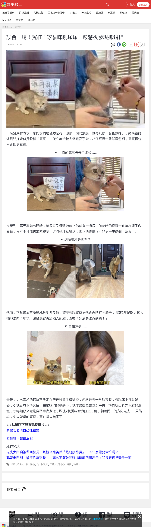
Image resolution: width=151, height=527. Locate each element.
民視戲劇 (24, 12)
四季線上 (6, 26)
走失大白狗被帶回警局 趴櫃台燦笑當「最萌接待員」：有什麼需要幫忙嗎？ (62, 452)
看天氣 (135, 12)
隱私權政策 (97, 518)
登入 (132, 4)
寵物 (32, 464)
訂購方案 (143, 4)
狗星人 (76, 464)
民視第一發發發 (56, 12)
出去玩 (31, 19)
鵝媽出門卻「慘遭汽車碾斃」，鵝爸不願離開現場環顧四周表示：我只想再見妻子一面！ (70, 457)
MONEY (6, 19)
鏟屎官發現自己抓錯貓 (22, 430)
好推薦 (73, 12)
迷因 (69, 464)
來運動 (111, 12)
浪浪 (13, 464)
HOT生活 (86, 12)
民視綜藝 (38, 12)
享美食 (19, 19)
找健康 (123, 12)
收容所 (44, 464)
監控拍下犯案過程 (19, 438)
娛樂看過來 (8, 12)
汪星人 (53, 464)
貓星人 (20, 464)
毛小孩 (61, 464)
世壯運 (99, 12)
